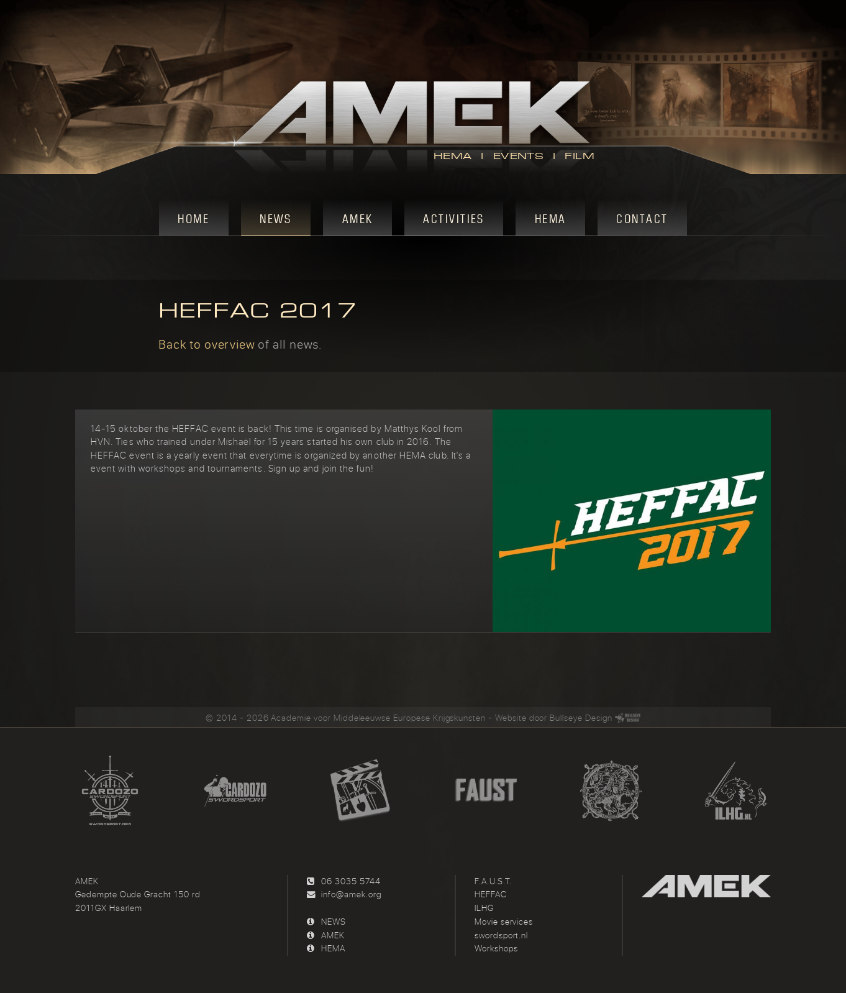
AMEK (333, 935)
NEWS (333, 921)
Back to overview (206, 344)
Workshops (496, 948)
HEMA (453, 156)
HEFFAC (491, 894)
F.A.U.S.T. (493, 881)
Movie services (504, 921)
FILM (579, 156)
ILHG (484, 907)
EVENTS (518, 156)
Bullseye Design (581, 717)
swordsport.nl (501, 935)
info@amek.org (351, 894)
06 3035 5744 (350, 881)
